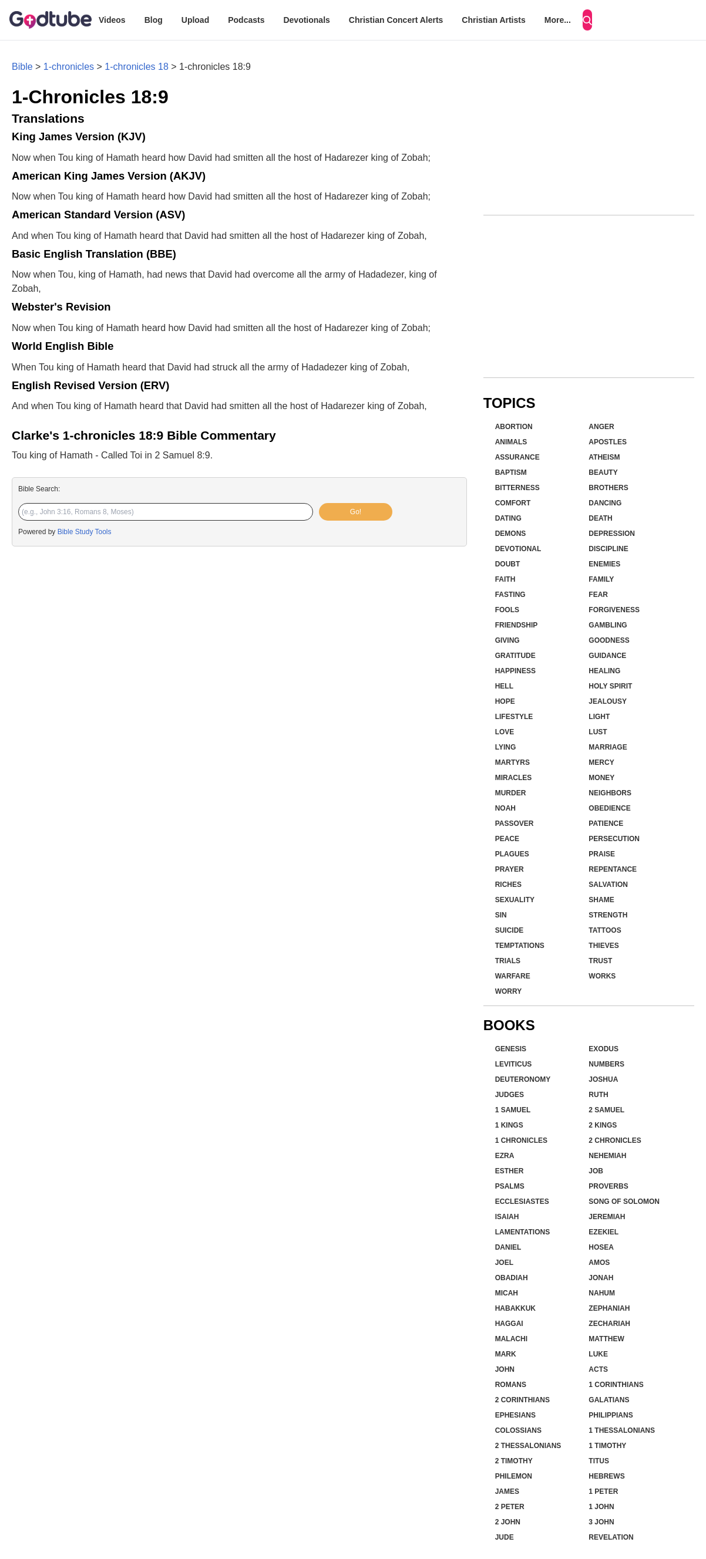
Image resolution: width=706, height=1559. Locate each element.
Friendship (516, 625)
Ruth (598, 1095)
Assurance (517, 457)
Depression (612, 533)
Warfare (512, 976)
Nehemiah (607, 1156)
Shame (601, 900)
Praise (602, 854)
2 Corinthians (522, 1400)
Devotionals (306, 20)
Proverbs (608, 1186)
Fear (598, 594)
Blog (153, 20)
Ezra (505, 1156)
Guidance (607, 656)
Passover (514, 823)
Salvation (608, 884)
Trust (600, 961)
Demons (510, 533)
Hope (505, 701)
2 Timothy (514, 1461)
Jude (504, 1537)
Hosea (601, 1247)
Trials (507, 961)
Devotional (518, 549)
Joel (504, 1262)
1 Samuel (513, 1110)
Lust (598, 732)
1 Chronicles (521, 1140)
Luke (598, 1354)
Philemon (513, 1476)
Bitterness (517, 488)
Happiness (515, 671)
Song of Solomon (624, 1201)
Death (600, 518)
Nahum (602, 1293)
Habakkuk (515, 1308)
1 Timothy (607, 1446)
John (505, 1369)
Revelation (611, 1537)
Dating (508, 518)
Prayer (509, 869)
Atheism (604, 457)
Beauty (603, 472)
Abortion (514, 427)
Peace (507, 839)
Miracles (513, 778)
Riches (508, 884)
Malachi (511, 1339)
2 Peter (510, 1507)
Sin (501, 915)
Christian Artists (493, 20)
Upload (195, 20)
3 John (601, 1522)
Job (596, 1171)
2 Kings (603, 1125)
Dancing (605, 503)
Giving (507, 640)
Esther (509, 1171)
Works (602, 976)
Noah (505, 808)
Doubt (507, 564)
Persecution (614, 839)
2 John (507, 1522)
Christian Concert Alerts (396, 20)
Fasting (510, 594)
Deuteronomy (523, 1079)
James (507, 1491)
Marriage (608, 747)
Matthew (606, 1339)
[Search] (587, 20)
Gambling (608, 625)
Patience (606, 823)
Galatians (609, 1400)
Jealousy (608, 701)
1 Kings (509, 1125)
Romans (510, 1385)
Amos (599, 1262)
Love (505, 732)
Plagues (512, 854)
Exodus (603, 1049)
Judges (509, 1095)
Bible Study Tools (85, 532)
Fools (507, 610)
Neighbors (610, 793)
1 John (601, 1507)
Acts (598, 1369)
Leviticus (513, 1064)
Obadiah (511, 1278)
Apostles (608, 442)
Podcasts (246, 20)
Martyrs (512, 762)
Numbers (606, 1064)
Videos (112, 20)
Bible (22, 67)
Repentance (613, 869)
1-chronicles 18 (137, 67)
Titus (599, 1461)
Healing (604, 671)
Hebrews (606, 1476)
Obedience (609, 808)
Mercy (601, 762)
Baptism (511, 472)
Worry (508, 991)
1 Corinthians (616, 1385)
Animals (511, 442)
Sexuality (514, 900)
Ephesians (515, 1415)
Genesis (510, 1049)
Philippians (611, 1415)
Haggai (509, 1324)
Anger (601, 427)
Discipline (608, 549)
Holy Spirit (610, 686)
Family (601, 579)
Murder (510, 793)
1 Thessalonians (622, 1430)
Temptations (519, 946)
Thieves (603, 946)
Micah (506, 1293)
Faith (505, 579)
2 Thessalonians (528, 1446)
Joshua (603, 1079)
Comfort (513, 503)
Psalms (510, 1186)
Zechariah (609, 1324)
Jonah (601, 1278)
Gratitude (515, 656)
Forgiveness (614, 610)
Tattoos (605, 930)
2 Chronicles (615, 1140)
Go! (355, 512)
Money (601, 778)
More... (557, 20)
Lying (505, 747)
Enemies (604, 564)
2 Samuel (606, 1110)
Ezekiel (603, 1232)
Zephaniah (609, 1308)
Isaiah (507, 1217)
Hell (504, 686)
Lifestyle (514, 717)
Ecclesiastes (522, 1201)
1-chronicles (68, 67)
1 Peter (603, 1491)
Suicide (509, 930)
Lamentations (522, 1232)
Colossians (518, 1430)
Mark (505, 1354)
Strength (608, 915)
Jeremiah (607, 1217)
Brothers (608, 488)
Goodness (609, 640)
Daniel (508, 1247)
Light (599, 717)
